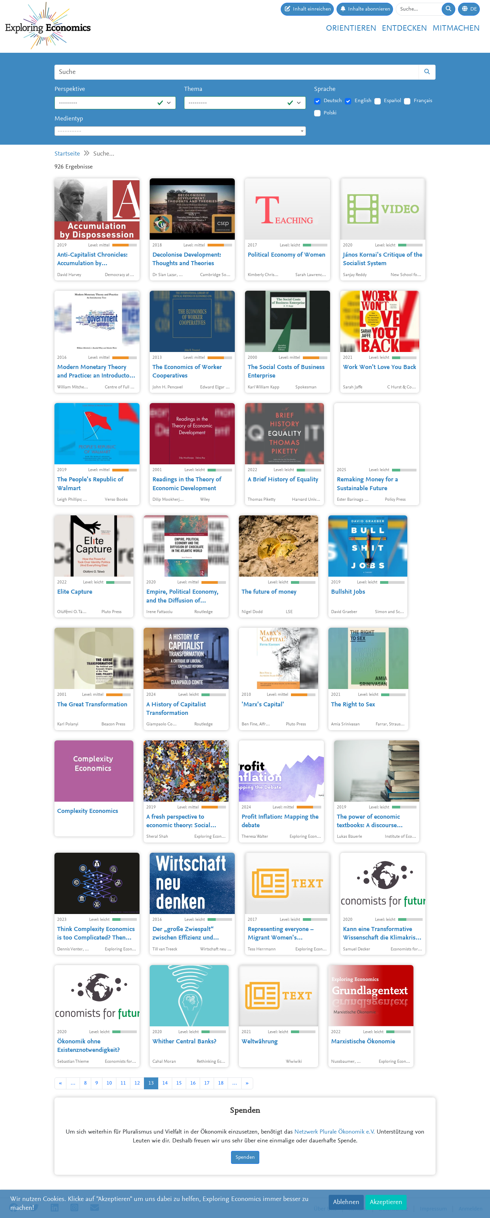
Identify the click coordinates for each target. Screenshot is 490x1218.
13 (151, 1083)
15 (179, 1083)
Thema (193, 89)
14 (165, 1083)
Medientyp (68, 119)
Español (392, 100)
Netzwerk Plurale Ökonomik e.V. (334, 1132)
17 (207, 1083)
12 (137, 1083)
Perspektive (69, 89)
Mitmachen (456, 29)
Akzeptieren (386, 1202)
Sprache (325, 89)
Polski (330, 113)
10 (109, 1083)
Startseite (67, 154)
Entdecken (404, 29)
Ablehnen (346, 1202)
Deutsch (333, 100)
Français (423, 100)
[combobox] (180, 131)
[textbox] (180, 131)
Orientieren (351, 29)
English (363, 100)
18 (221, 1083)
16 (193, 1083)
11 (123, 1083)
